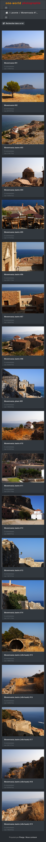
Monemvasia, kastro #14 (13, 613)
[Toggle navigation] (6, 8)
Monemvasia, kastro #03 (13, 148)
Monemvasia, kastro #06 (13, 274)
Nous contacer (31, 837)
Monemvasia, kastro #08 (13, 359)
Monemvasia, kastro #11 (13, 486)
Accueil (7, 12)
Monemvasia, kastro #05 (13, 232)
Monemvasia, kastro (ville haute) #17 (18, 740)
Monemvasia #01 (10, 63)
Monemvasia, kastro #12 (13, 528)
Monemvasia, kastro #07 (13, 317)
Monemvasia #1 (28, 12)
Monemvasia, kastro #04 (13, 190)
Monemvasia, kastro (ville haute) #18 (18, 782)
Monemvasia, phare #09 (13, 401)
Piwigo (21, 837)
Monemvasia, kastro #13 (13, 570)
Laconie (14, 12)
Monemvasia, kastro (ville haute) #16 (18, 697)
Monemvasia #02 (10, 105)
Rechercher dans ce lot (13, 23)
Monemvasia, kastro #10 (13, 443)
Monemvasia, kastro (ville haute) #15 (18, 655)
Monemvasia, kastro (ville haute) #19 (18, 824)
